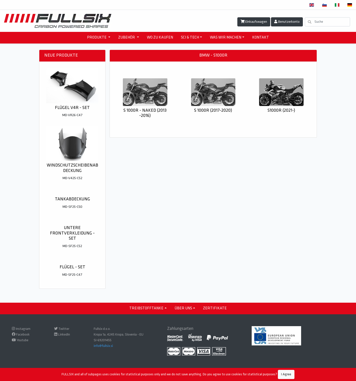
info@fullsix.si (103, 346)
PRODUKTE (97, 38)
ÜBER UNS (183, 308)
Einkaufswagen (254, 22)
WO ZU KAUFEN (160, 38)
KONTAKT (260, 38)
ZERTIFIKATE (215, 308)
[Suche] (327, 21)
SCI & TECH (190, 38)
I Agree (286, 374)
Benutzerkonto (287, 22)
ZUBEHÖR (127, 38)
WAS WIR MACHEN (225, 38)
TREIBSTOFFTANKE (146, 308)
